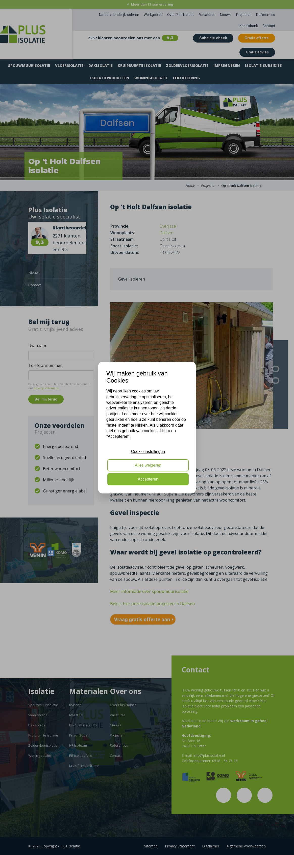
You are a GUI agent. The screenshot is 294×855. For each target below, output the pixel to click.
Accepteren (148, 479)
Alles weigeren (148, 465)
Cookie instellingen (148, 451)
